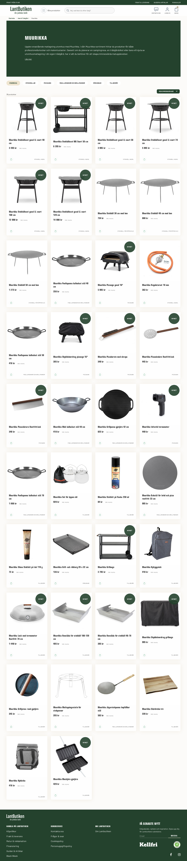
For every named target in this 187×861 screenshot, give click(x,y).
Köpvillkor (11, 831)
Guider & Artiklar (161, 2)
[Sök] (89, 10)
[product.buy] (11, 159)
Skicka (174, 836)
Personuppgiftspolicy (61, 846)
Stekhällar (30, 83)
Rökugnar (97, 83)
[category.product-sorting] (168, 91)
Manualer (176, 2)
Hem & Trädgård (23, 18)
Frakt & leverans (142, 2)
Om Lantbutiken (103, 831)
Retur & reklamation (16, 841)
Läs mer (28, 59)
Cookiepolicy (57, 841)
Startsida (12, 18)
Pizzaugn (47, 83)
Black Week (12, 856)
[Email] (154, 836)
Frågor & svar (57, 836)
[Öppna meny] (50, 10)
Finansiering (12, 846)
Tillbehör (114, 83)
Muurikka (13, 83)
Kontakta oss (57, 831)
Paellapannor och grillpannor (72, 83)
